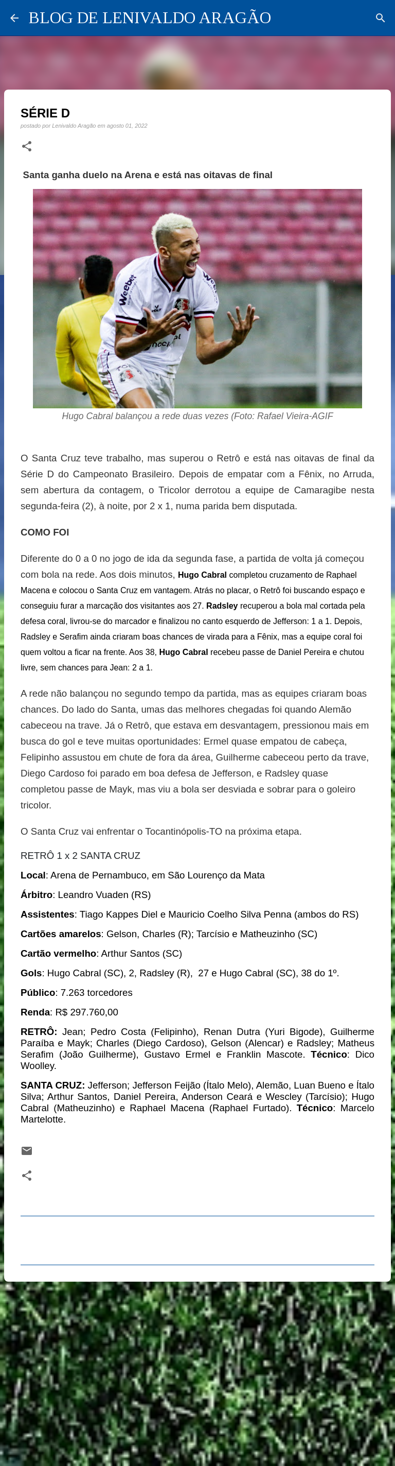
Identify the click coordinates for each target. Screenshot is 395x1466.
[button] (27, 146)
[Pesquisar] (380, 18)
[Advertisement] (197, 1369)
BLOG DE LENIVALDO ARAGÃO (150, 17)
